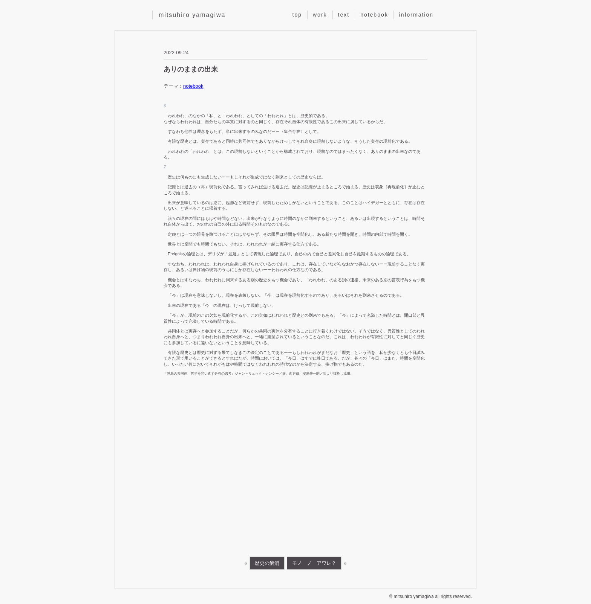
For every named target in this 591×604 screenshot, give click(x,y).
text (344, 15)
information (416, 15)
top (297, 15)
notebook (374, 15)
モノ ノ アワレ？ (314, 563)
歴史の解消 (267, 563)
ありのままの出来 (191, 69)
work (320, 15)
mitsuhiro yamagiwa (192, 15)
